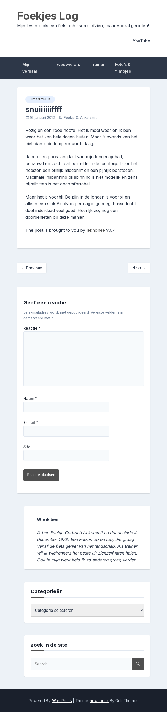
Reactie (32, 328)
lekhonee (96, 230)
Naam (30, 398)
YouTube (141, 40)
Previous (31, 267)
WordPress (62, 700)
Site (26, 447)
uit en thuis (40, 99)
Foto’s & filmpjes (123, 68)
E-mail (30, 423)
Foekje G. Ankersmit (80, 118)
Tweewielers (67, 64)
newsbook (99, 700)
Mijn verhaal (29, 68)
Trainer (97, 64)
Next (139, 267)
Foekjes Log (47, 15)
